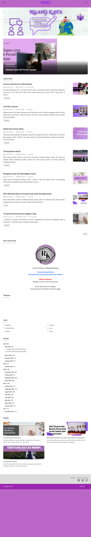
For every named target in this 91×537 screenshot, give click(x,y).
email (58, 334)
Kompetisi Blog (10, 373)
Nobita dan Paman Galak (15, 154)
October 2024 (10, 412)
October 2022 (10, 432)
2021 (6, 454)
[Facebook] (79, 528)
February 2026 (11, 404)
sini (41, 331)
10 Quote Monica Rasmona (13, 483)
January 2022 (10, 451)
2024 (6, 409)
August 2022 (10, 437)
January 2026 (10, 406)
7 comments (31, 234)
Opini (6, 243)
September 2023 (11, 423)
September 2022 (11, 434)
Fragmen (7, 118)
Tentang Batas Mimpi (13, 179)
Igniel (86, 534)
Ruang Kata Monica (52, 313)
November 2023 (11, 418)
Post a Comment (31, 107)
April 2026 (9, 392)
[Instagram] (86, 528)
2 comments (30, 157)
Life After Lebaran (11, 129)
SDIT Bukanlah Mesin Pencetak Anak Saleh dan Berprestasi (25, 230)
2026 (6, 389)
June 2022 (9, 443)
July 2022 (9, 440)
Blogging (8, 370)
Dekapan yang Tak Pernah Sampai (24, 90)
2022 (6, 429)
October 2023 (10, 420)
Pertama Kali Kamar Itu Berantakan (19, 104)
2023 (6, 415)
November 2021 (11, 457)
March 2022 (10, 448)
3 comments (30, 132)
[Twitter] (82, 528)
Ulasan (51, 377)
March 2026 (10, 401)
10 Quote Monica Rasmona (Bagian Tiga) (22, 254)
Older (85, 279)
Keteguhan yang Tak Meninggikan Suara (22, 204)
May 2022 (9, 446)
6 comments (32, 182)
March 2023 (10, 426)
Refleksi (7, 143)
